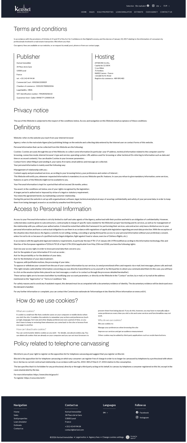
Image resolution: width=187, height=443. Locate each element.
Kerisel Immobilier (73, 411)
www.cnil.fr (140, 291)
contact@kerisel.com (74, 429)
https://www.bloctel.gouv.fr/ (46, 374)
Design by (130, 437)
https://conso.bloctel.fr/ (34, 378)
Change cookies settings (113, 437)
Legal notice (81, 437)
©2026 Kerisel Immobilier (61, 437)
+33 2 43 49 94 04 (73, 426)
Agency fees (94, 437)
